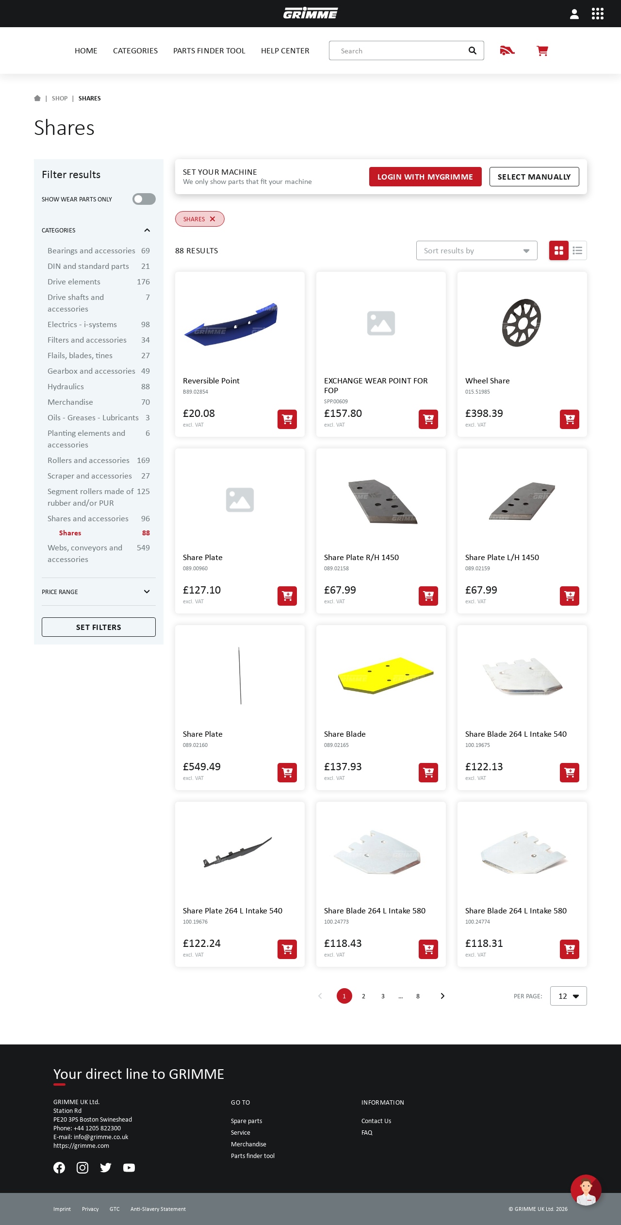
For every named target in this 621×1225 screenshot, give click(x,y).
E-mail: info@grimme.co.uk (90, 1136)
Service (240, 1132)
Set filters (99, 626)
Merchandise (248, 1144)
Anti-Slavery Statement (158, 1209)
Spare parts (246, 1120)
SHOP (59, 98)
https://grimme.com (81, 1145)
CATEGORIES (135, 50)
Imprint (62, 1209)
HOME (86, 50)
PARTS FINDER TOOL (209, 50)
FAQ (366, 1132)
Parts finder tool (253, 1155)
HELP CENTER (285, 50)
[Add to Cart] (287, 419)
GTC (114, 1209)
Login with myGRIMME (425, 176)
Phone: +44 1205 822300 (87, 1128)
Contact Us (376, 1120)
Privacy (90, 1209)
